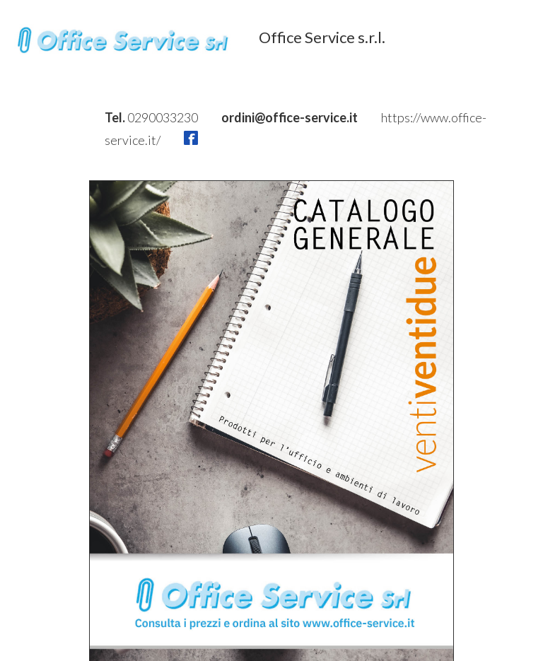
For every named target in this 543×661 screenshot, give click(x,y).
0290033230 (163, 117)
